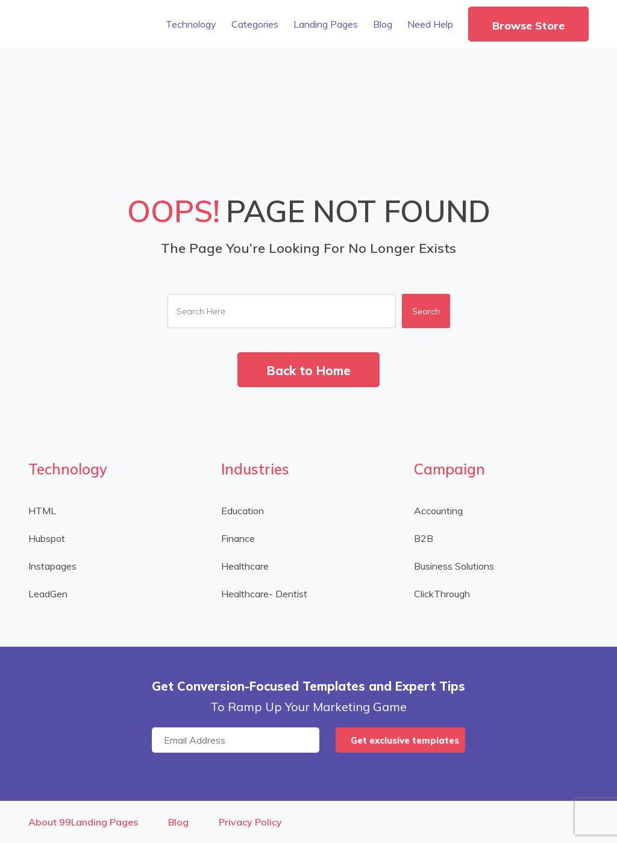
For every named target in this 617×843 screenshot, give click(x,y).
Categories (254, 24)
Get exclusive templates (405, 740)
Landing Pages (325, 24)
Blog (382, 24)
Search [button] (426, 311)
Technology (191, 24)
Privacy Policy (250, 822)
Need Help (430, 24)
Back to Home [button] (309, 370)
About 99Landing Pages (83, 822)
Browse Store (528, 26)
